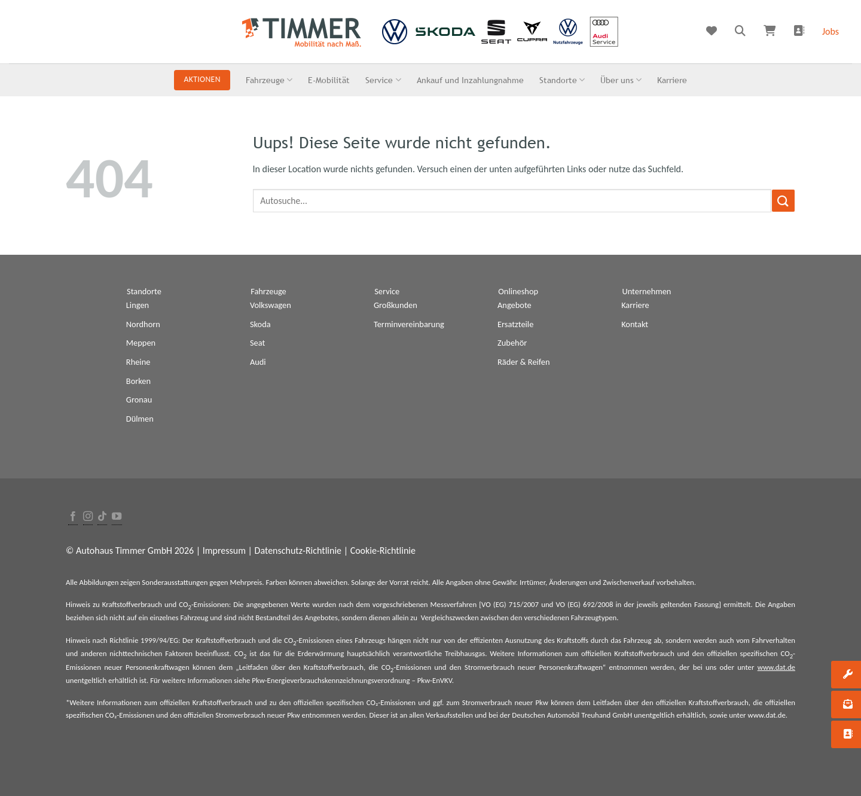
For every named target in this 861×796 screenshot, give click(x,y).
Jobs (830, 31)
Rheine (138, 361)
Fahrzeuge (269, 80)
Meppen (140, 342)
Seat (257, 342)
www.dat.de (776, 667)
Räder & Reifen (523, 361)
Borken (138, 381)
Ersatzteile (515, 324)
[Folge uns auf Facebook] (73, 517)
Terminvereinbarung (409, 324)
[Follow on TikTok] (102, 517)
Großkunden (395, 305)
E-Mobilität (329, 80)
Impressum (224, 550)
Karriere (672, 80)
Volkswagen (270, 305)
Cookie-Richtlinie (383, 550)
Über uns (621, 80)
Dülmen (140, 418)
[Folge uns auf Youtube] (116, 517)
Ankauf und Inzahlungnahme (470, 80)
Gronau (139, 399)
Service (383, 80)
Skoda (260, 324)
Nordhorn (143, 324)
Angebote (514, 305)
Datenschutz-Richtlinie (298, 550)
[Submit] (783, 200)
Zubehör (512, 342)
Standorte (562, 80)
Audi (258, 361)
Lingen (137, 305)
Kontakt (634, 324)
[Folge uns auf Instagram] (88, 517)
